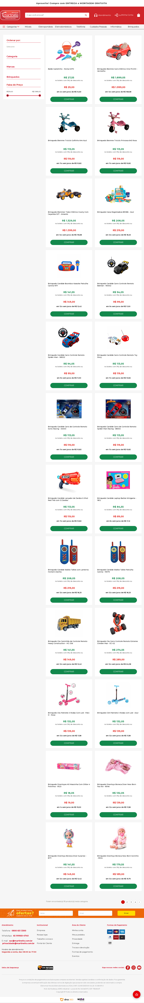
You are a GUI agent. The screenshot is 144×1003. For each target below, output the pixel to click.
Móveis (28, 27)
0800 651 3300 (19, 931)
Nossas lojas (42, 935)
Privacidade (77, 939)
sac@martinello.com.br (20, 941)
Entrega (75, 943)
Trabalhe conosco (45, 939)
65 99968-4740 (21, 936)
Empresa (41, 930)
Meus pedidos (78, 935)
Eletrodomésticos (63, 27)
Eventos (75, 956)
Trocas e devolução (80, 948)
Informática (115, 27)
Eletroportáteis (46, 27)
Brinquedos (133, 27)
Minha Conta (127, 15)
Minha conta (77, 930)
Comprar (69, 99)
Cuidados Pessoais (98, 27)
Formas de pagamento (82, 952)
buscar (86, 16)
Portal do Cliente (44, 943)
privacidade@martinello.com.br (18, 943)
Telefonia (80, 27)
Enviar (126, 913)
